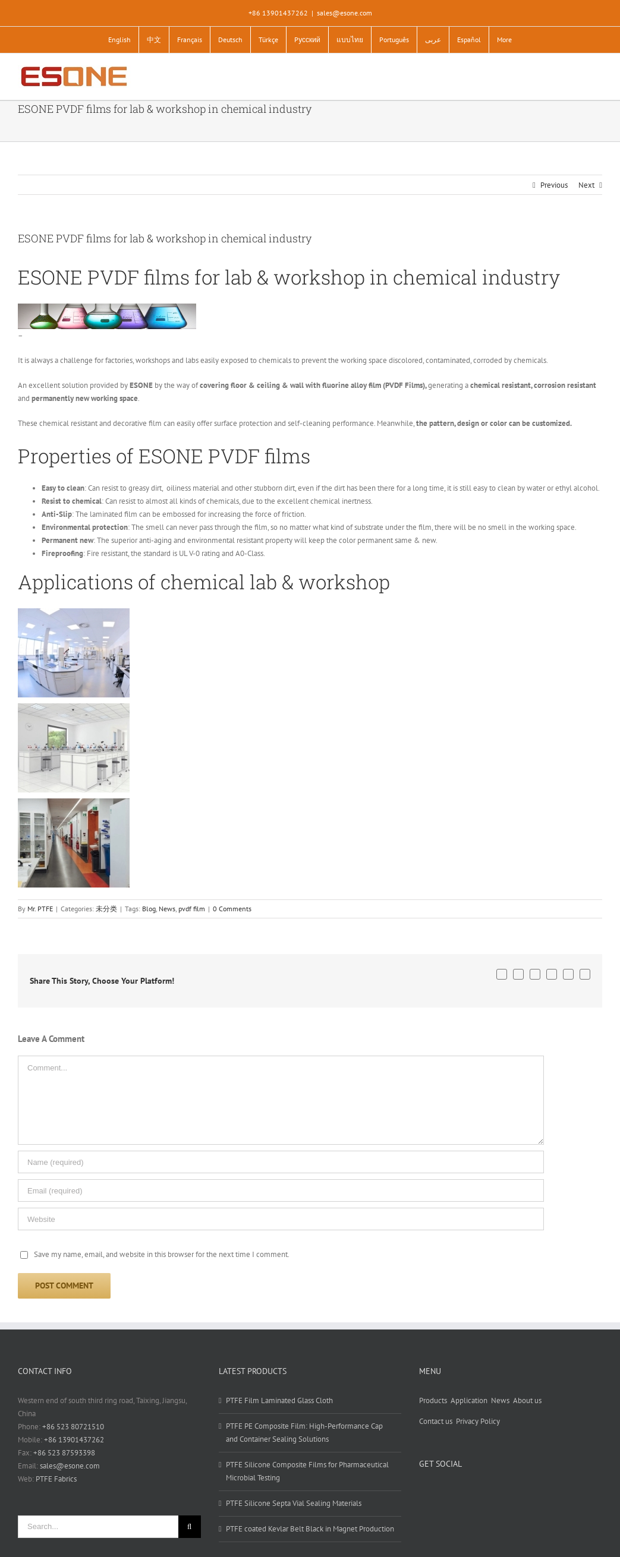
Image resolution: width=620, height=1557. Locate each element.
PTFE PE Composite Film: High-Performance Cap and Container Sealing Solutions (304, 1432)
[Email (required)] (281, 1190)
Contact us (435, 1421)
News (167, 908)
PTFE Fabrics (56, 1479)
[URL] (281, 1219)
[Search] (189, 1526)
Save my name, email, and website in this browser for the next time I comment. (161, 1254)
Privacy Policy (478, 1421)
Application (469, 1400)
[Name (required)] (281, 1162)
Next (586, 185)
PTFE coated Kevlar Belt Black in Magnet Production (310, 1529)
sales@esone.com (344, 12)
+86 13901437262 (74, 1440)
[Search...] (98, 1526)
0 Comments (232, 908)
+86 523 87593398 (64, 1453)
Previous (554, 185)
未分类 (106, 908)
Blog (149, 908)
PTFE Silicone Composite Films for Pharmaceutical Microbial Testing (307, 1471)
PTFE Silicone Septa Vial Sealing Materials (293, 1503)
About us (527, 1400)
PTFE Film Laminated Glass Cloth (279, 1400)
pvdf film (191, 908)
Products (433, 1400)
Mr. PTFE (40, 908)
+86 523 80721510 (73, 1427)
